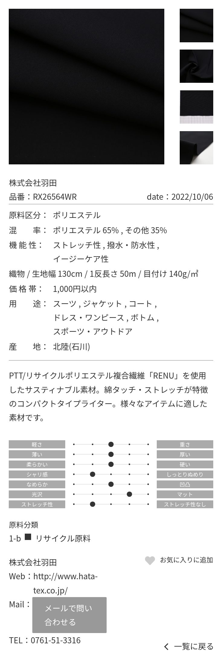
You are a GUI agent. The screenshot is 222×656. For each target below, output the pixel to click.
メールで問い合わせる (68, 615)
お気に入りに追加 (186, 559)
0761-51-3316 (56, 640)
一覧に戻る (194, 646)
